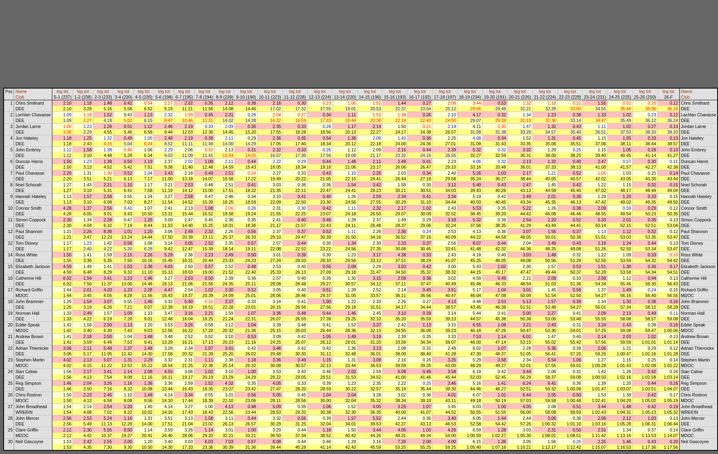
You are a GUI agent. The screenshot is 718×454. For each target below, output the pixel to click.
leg (59, 91)
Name (21, 91)
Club (19, 97)
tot (66, 91)
